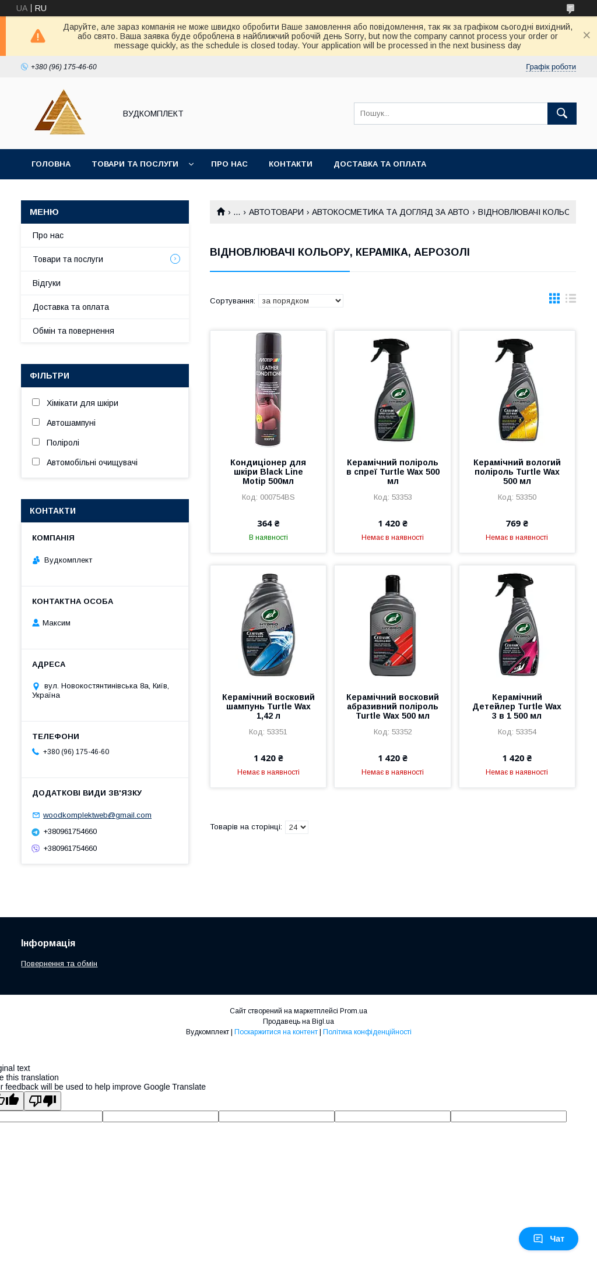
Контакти (290, 164)
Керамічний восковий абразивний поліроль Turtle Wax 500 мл (392, 706)
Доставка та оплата (379, 164)
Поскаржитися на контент (276, 1032)
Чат (548, 1238)
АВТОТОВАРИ (276, 212)
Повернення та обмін (59, 963)
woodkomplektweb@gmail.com (97, 815)
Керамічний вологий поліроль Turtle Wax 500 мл (517, 472)
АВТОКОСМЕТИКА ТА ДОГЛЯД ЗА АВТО (390, 212)
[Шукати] (562, 113)
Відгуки (47, 283)
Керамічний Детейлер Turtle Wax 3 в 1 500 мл (516, 706)
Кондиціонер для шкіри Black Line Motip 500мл (268, 472)
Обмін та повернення (73, 330)
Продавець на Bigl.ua (298, 1021)
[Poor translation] (42, 1101)
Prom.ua (353, 1011)
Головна (51, 164)
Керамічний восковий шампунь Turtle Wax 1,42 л (268, 706)
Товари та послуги (135, 164)
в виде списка (571, 301)
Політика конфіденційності (367, 1032)
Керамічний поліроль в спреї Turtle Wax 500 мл (393, 472)
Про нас (229, 164)
